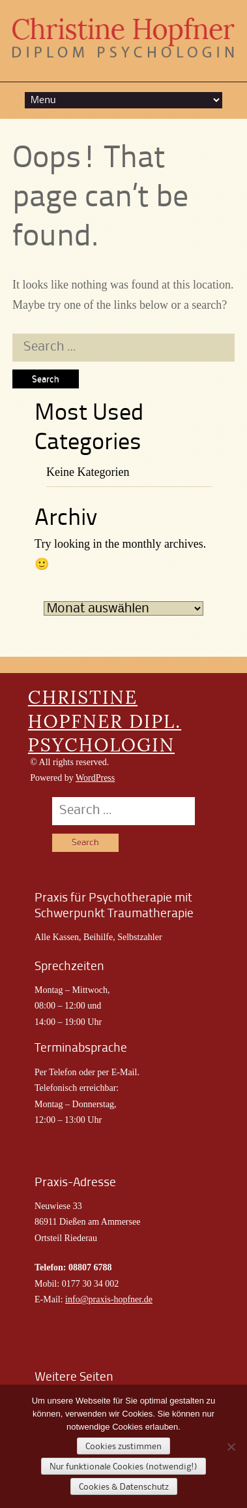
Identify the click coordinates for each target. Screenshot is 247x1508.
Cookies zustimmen (123, 1447)
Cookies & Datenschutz (124, 1487)
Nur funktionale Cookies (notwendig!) (123, 1467)
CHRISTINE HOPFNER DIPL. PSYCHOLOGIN (104, 721)
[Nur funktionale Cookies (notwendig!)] (230, 1446)
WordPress (95, 778)
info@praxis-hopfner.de (109, 1299)
